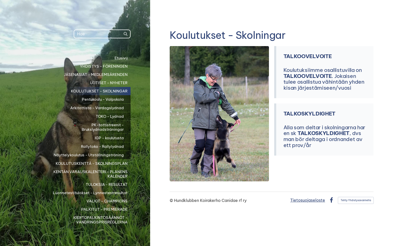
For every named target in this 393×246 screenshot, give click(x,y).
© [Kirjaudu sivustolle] (172, 200)
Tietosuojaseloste (307, 200)
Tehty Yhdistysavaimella (356, 200)
